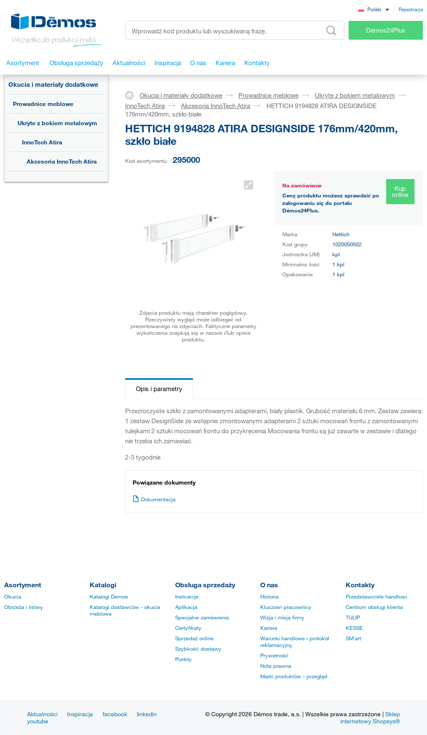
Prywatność (274, 655)
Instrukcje (186, 596)
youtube (37, 721)
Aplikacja (186, 607)
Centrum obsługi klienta (374, 607)
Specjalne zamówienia (202, 617)
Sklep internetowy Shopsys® (370, 717)
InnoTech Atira (42, 142)
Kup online (400, 191)
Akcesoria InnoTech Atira (62, 161)
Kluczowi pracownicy (285, 607)
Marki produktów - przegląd (293, 676)
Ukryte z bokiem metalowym (57, 122)
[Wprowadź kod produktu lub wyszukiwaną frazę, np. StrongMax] (235, 30)
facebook (115, 713)
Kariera (268, 627)
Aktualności (42, 713)
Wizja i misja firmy (282, 617)
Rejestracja (411, 9)
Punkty (183, 659)
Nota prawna (275, 665)
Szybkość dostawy (198, 648)
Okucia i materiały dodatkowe (53, 84)
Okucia (12, 596)
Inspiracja (80, 713)
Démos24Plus (385, 30)
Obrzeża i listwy (23, 607)
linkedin (147, 713)
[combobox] (374, 9)
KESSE (354, 627)
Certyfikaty (188, 627)
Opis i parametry (159, 388)
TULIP (353, 617)
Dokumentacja (154, 499)
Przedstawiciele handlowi (376, 596)
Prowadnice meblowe (43, 103)
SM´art (353, 638)
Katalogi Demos (109, 596)
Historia (269, 596)
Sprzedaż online (194, 638)
